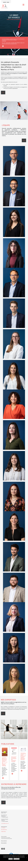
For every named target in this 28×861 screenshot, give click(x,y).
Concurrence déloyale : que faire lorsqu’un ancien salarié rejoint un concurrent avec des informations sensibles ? (13, 39)
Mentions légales (4, 836)
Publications (3, 831)
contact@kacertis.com (5, 823)
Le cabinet (3, 827)
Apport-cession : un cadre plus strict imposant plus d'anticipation (14, 758)
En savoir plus (16, 858)
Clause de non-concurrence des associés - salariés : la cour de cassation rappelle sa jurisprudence (23, 756)
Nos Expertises (4, 829)
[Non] (26, 857)
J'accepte (10, 858)
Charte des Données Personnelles (6, 838)
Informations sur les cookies (5, 837)
